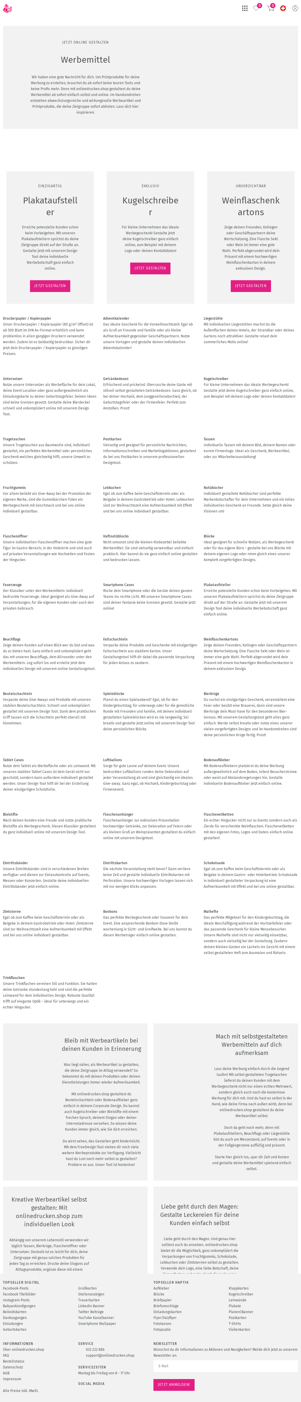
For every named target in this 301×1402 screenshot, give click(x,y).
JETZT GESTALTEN (22, 103)
